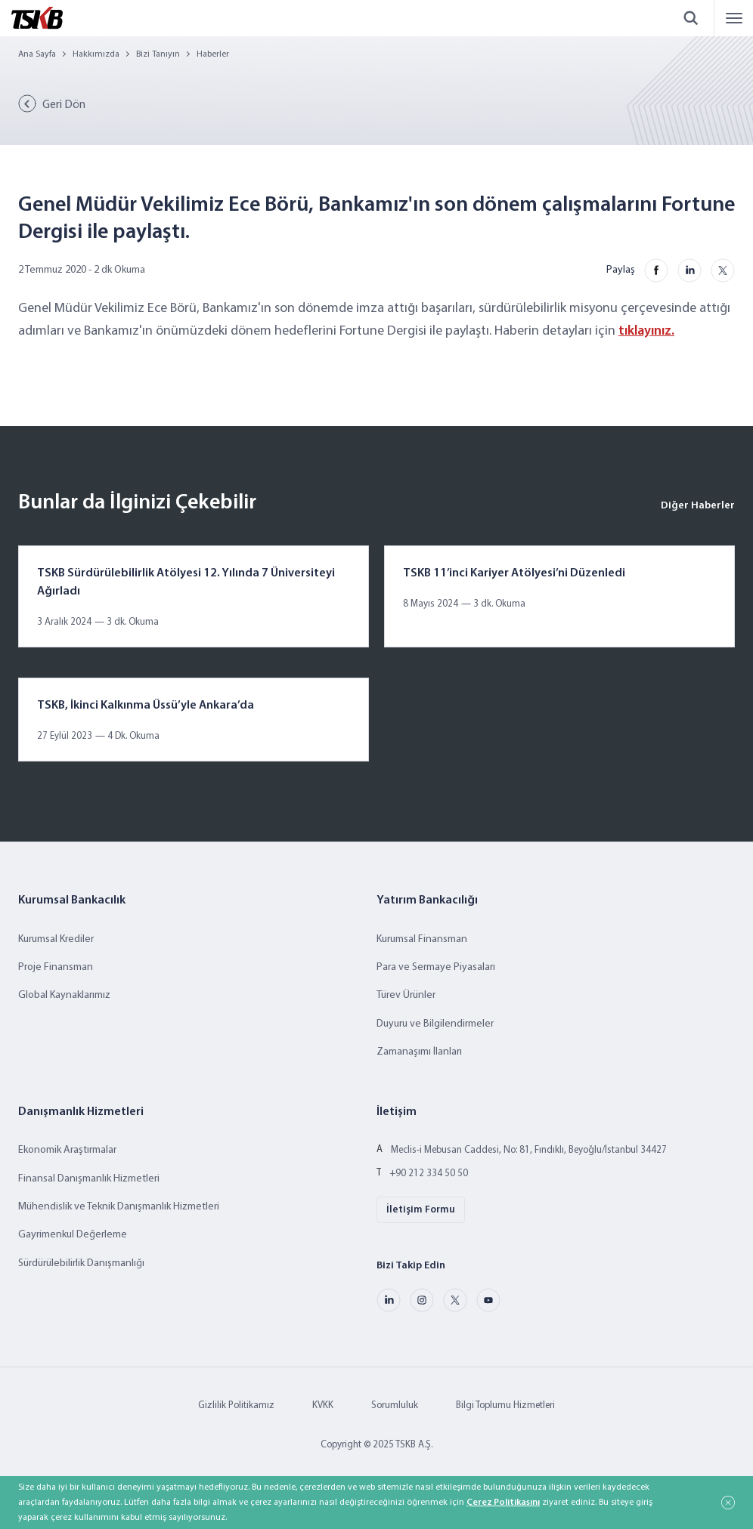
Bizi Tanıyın (158, 54)
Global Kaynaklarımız (64, 995)
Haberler (213, 54)
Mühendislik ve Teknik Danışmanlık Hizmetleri (118, 1206)
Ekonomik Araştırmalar (67, 1150)
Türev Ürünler (405, 995)
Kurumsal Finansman (421, 939)
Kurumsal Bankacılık (72, 900)
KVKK (322, 1405)
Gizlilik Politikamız (236, 1405)
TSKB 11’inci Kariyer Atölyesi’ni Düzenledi (514, 573)
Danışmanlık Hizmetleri (81, 1112)
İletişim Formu (420, 1210)
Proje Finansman (55, 967)
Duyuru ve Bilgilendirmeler (435, 1024)
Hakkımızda (96, 54)
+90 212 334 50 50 (428, 1173)
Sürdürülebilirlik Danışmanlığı (81, 1263)
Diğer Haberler (698, 505)
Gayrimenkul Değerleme (72, 1234)
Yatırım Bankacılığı (427, 900)
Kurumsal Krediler (56, 939)
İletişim (396, 1112)
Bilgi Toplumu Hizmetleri (505, 1405)
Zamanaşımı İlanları (419, 1052)
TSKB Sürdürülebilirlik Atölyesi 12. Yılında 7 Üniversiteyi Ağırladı (186, 582)
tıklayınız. (646, 331)
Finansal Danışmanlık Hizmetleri (89, 1179)
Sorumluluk (394, 1405)
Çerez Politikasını (503, 1502)
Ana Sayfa (37, 54)
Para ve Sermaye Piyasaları (435, 967)
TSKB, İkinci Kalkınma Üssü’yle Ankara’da (145, 706)
